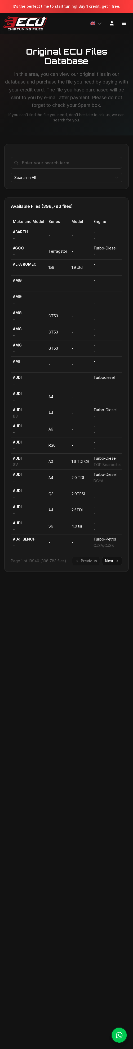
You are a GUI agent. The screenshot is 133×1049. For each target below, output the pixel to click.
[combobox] (66, 177)
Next (112, 561)
